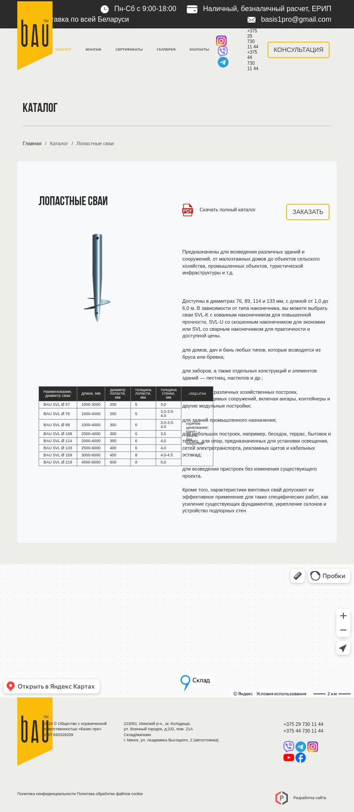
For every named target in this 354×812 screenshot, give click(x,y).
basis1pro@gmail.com (289, 19)
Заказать (307, 211)
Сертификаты (128, 49)
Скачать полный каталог (219, 210)
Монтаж (93, 49)
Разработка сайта (300, 798)
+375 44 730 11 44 (252, 60)
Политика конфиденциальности (46, 794)
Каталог (63, 49)
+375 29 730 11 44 (252, 38)
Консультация (298, 49)
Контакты (199, 49)
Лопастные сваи (95, 143)
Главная (32, 143)
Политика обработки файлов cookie (110, 794)
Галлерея (166, 49)
